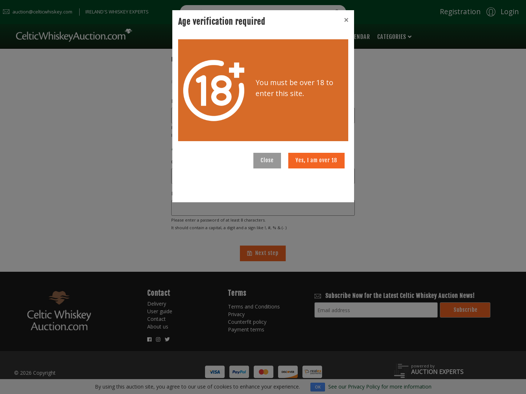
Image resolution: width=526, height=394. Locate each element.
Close (267, 160)
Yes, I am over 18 (316, 160)
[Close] (346, 20)
